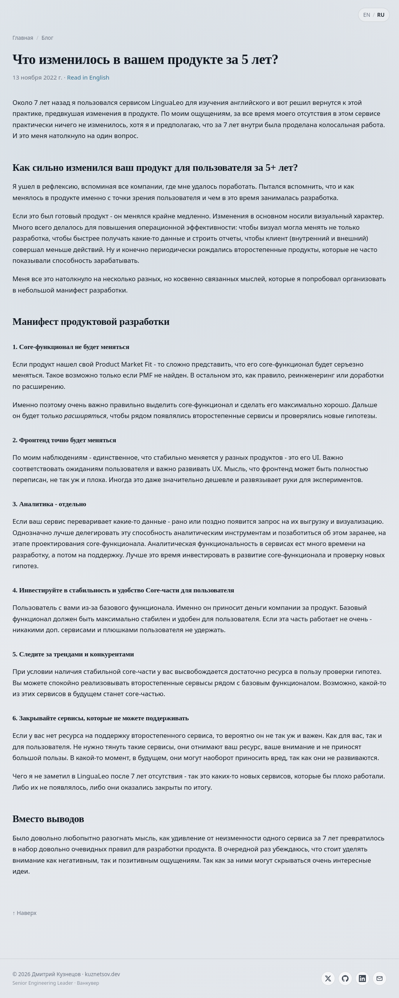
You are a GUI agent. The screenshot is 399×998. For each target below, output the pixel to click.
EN (366, 14)
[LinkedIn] (362, 978)
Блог (47, 37)
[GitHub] (345, 978)
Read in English (88, 77)
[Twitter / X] (328, 978)
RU (381, 14)
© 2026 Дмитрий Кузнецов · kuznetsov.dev (66, 974)
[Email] (380, 978)
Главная (22, 37)
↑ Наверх (24, 912)
